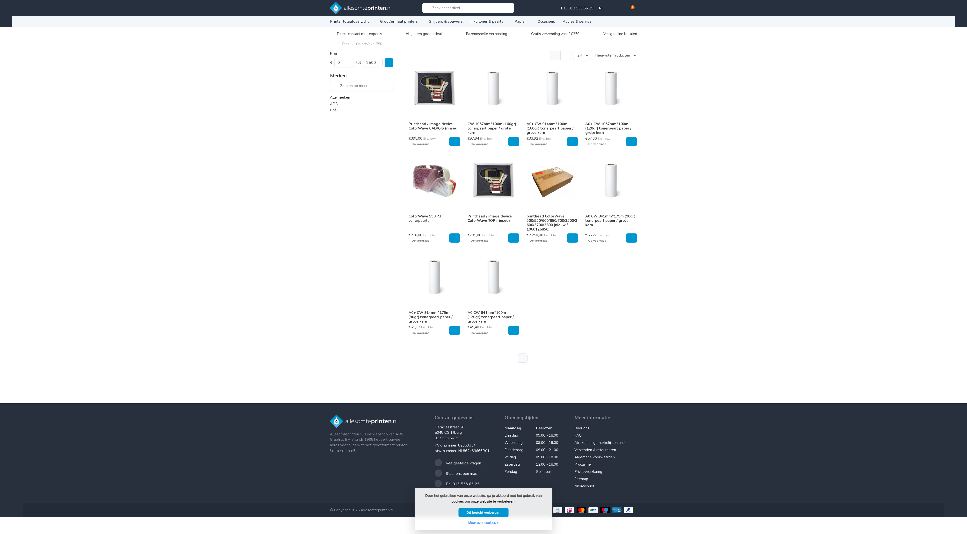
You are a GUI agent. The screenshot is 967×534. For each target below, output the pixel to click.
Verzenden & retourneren (595, 449)
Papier (522, 21)
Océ (333, 110)
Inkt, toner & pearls (488, 21)
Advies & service (579, 21)
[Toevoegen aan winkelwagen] (454, 141)
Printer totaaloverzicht (351, 21)
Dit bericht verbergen (484, 512)
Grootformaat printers (400, 21)
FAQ (578, 435)
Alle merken (340, 97)
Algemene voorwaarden (594, 457)
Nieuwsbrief (584, 486)
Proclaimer (583, 464)
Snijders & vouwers (446, 21)
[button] (614, 8)
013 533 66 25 (447, 438)
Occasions (546, 21)
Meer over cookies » (483, 523)
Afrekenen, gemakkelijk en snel (599, 442)
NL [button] (603, 8)
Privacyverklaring (588, 471)
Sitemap (581, 478)
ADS (334, 103)
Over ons (581, 428)
